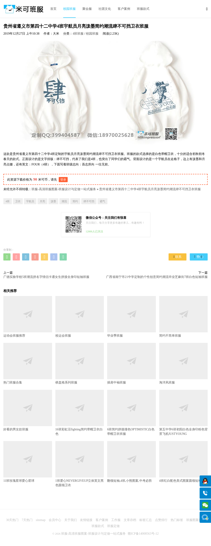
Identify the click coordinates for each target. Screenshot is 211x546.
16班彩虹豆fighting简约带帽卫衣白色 (79, 413)
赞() (198, 256)
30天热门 (12, 520)
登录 (63, 179)
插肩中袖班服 (131, 363)
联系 (177, 256)
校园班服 (69, 8)
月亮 (42, 201)
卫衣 (18, 201)
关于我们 (70, 520)
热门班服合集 (27, 363)
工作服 (116, 520)
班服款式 (143, 8)
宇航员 (30, 201)
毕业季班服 (131, 316)
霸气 (102, 201)
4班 (8, 201)
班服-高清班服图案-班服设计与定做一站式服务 (63, 189)
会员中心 (55, 520)
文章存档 (130, 520)
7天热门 (27, 520)
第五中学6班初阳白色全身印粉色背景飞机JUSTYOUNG (183, 413)
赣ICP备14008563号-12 (143, 533)
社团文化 (104, 8)
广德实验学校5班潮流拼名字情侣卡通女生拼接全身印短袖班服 (46, 277)
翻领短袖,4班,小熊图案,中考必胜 (131, 461)
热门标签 (177, 520)
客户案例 (124, 8)
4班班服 (78, 33)
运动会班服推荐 (27, 316)
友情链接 (86, 520)
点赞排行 (161, 520)
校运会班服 (79, 316)
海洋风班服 (183, 363)
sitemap (41, 520)
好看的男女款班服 (27, 410)
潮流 (64, 201)
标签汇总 (145, 520)
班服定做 (113, 526)
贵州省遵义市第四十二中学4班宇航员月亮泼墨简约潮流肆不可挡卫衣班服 (150, 189)
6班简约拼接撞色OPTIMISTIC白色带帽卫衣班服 (131, 413)
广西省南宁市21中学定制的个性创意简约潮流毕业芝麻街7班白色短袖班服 (157, 277)
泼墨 (53, 201)
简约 (75, 201)
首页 (53, 8)
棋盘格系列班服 (79, 363)
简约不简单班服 (183, 316)
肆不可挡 (89, 201)
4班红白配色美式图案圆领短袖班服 (183, 461)
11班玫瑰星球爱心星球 (27, 461)
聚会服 (87, 8)
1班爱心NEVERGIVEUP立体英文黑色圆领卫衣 (79, 464)
